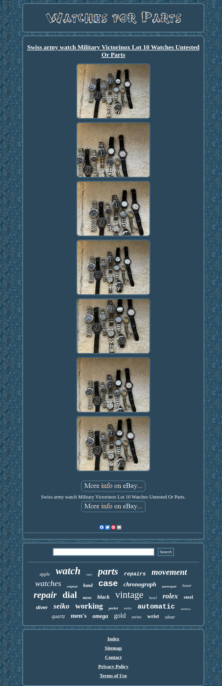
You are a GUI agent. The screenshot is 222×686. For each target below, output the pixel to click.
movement (169, 572)
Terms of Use (113, 676)
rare (89, 575)
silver (170, 617)
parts (108, 571)
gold (120, 615)
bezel (153, 598)
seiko (61, 606)
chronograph (139, 584)
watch (68, 571)
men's (79, 615)
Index (113, 639)
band (88, 585)
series (136, 617)
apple (45, 574)
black (103, 597)
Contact (113, 657)
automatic (156, 607)
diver (42, 607)
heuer (187, 585)
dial (69, 595)
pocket (113, 608)
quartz (58, 616)
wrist (153, 616)
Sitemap (113, 648)
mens (87, 598)
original (72, 586)
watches (48, 583)
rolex (170, 596)
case (108, 583)
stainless (185, 609)
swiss (128, 608)
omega (100, 616)
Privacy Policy (113, 666)
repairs (135, 574)
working (89, 606)
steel (188, 597)
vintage (129, 595)
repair (45, 595)
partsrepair (169, 586)
